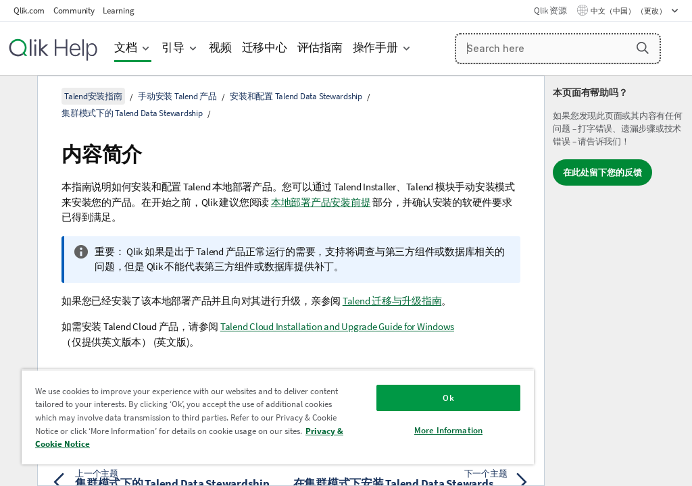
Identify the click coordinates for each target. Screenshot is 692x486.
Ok (448, 398)
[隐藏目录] (17, 96)
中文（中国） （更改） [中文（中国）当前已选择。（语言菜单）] (629, 11)
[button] (643, 48)
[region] (278, 416)
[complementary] (618, 281)
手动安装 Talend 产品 (177, 96)
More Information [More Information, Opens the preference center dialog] (448, 430)
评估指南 (320, 47)
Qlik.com (29, 10)
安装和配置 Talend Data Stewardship (296, 96)
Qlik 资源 (550, 10)
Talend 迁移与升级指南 (392, 300)
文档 (125, 47)
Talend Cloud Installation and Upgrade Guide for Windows (337, 326)
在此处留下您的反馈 (602, 172)
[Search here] (558, 48)
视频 (220, 47)
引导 (173, 47)
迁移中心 (264, 47)
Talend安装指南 (93, 96)
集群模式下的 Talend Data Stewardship (132, 113)
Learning (118, 10)
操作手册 (375, 47)
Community (74, 10)
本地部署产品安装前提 (321, 202)
